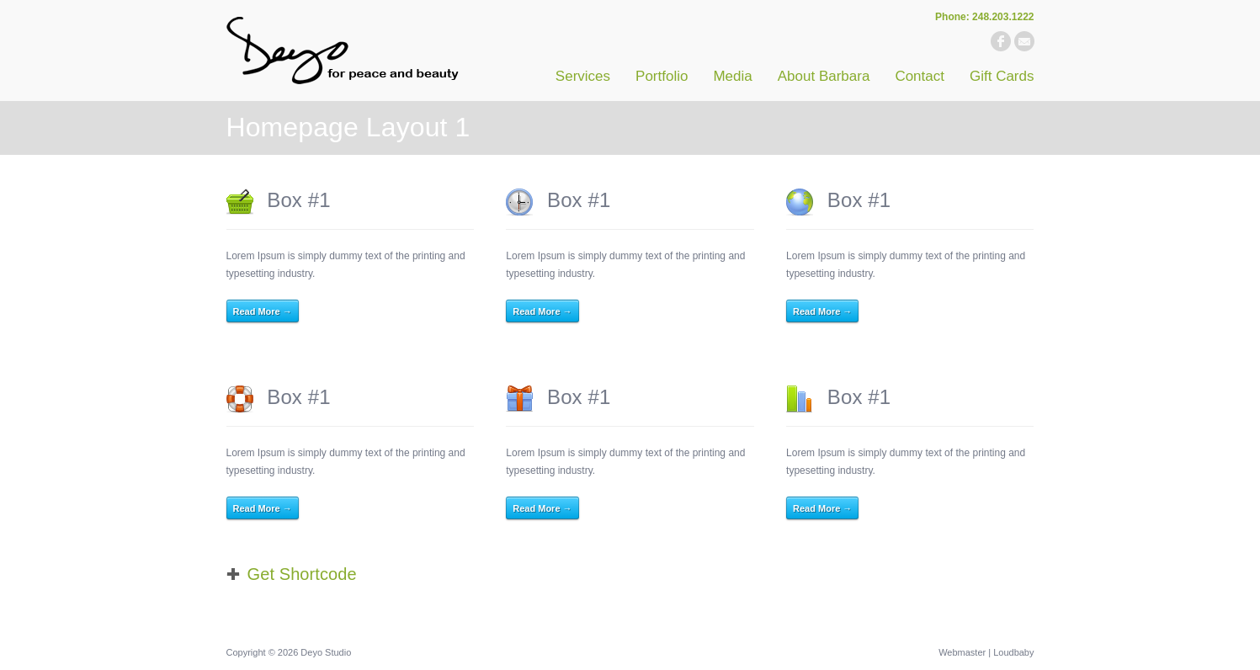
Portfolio (661, 76)
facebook (1001, 41)
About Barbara (824, 76)
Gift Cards (1002, 76)
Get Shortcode (302, 574)
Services (583, 76)
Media (732, 76)
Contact (919, 76)
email (1024, 41)
